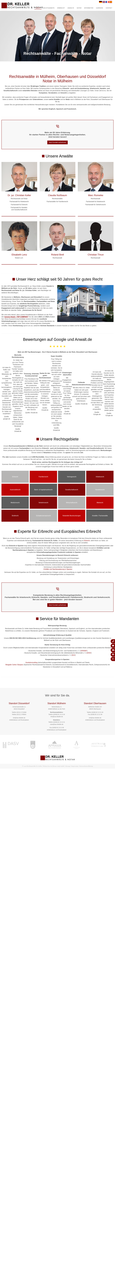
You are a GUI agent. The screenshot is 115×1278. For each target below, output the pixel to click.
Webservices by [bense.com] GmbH (53, 766)
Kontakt (109, 8)
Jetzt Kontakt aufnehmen (57, 142)
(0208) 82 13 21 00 (59, 714)
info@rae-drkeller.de (19, 718)
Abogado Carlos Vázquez (14, 664)
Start (38, 8)
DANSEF (84, 651)
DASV (89, 653)
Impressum (74, 766)
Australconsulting (31, 662)
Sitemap (67, 766)
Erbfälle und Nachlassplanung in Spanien (58, 569)
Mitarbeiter (88, 8)
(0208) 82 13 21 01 (59, 722)
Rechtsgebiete (48, 8)
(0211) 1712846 (21, 712)
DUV (73, 655)
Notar (79, 8)
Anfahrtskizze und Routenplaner (19, 720)
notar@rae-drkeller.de (56, 724)
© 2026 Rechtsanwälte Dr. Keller (32, 766)
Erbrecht (61, 8)
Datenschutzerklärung (86, 766)
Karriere (99, 8)
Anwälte (71, 8)
